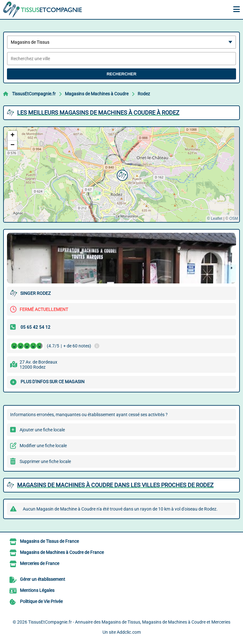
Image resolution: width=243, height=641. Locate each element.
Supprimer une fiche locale (45, 461)
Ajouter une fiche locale (42, 429)
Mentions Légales (37, 590)
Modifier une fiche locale (43, 445)
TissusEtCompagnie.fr (34, 93)
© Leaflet (214, 218)
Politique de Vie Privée (41, 601)
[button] (121, 174)
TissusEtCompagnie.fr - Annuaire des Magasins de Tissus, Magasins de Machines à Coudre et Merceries (129, 622)
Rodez (144, 93)
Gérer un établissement (42, 579)
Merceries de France (39, 563)
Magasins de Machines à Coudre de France (62, 552)
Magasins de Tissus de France (49, 541)
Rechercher (121, 74)
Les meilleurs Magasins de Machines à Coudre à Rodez (98, 112)
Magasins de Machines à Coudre (96, 93)
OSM (233, 218)
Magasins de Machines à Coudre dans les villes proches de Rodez (115, 485)
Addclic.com (129, 632)
